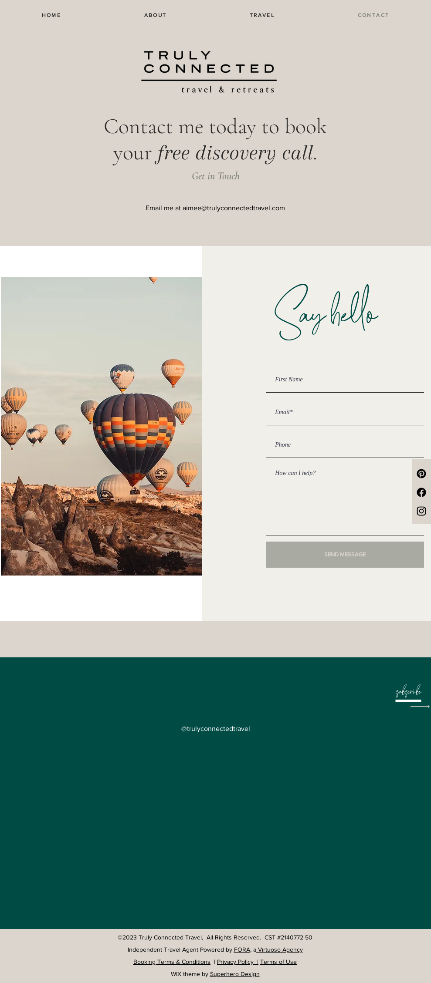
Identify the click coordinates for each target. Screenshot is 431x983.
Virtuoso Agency (279, 949)
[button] (408, 693)
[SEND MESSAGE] (345, 555)
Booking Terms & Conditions (171, 961)
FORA (242, 949)
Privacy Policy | (237, 961)
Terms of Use (278, 961)
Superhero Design (235, 973)
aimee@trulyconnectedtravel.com (234, 208)
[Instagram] (421, 511)
